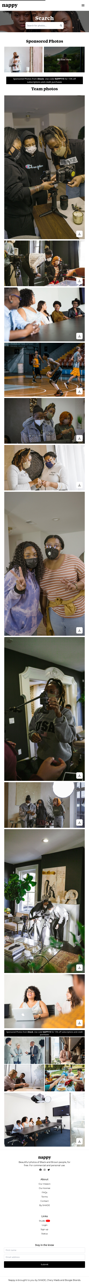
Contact (44, 1201)
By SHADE (44, 1205)
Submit (44, 1264)
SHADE (42, 1280)
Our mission (44, 1184)
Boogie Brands (72, 1280)
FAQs (44, 1192)
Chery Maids (53, 1280)
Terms (44, 1196)
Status (44, 1233)
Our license (44, 1188)
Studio (42, 1221)
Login (44, 1225)
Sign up (44, 1229)
